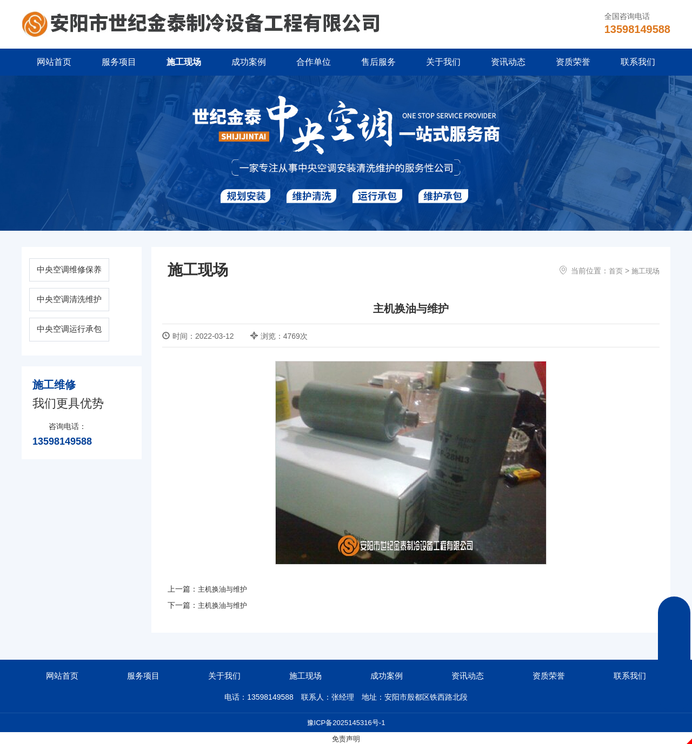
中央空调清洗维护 (81, 303)
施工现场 (184, 61)
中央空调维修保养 (81, 271)
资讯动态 (508, 61)
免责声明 (346, 737)
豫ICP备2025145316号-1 (346, 722)
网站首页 (54, 61)
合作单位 (313, 61)
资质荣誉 (573, 61)
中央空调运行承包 (81, 335)
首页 (613, 270)
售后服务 (378, 61)
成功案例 (248, 61)
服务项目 (119, 61)
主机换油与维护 (224, 589)
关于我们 (443, 61)
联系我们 (638, 61)
